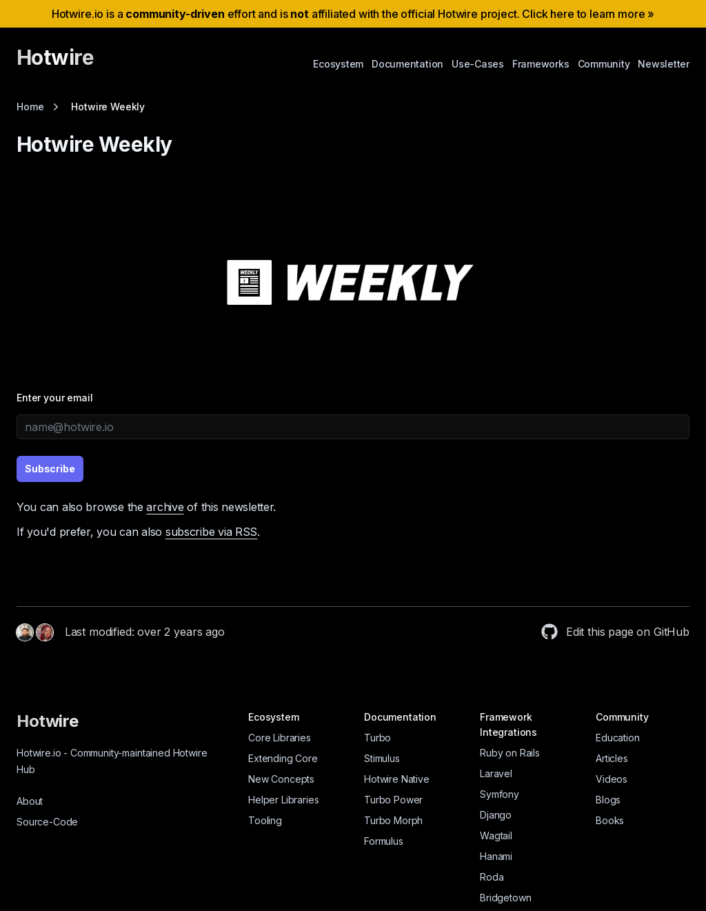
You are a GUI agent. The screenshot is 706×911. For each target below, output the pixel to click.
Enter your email (54, 397)
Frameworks (540, 64)
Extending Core (283, 758)
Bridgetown (505, 897)
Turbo (377, 737)
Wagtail (496, 835)
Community (604, 64)
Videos (611, 779)
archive (164, 507)
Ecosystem (338, 64)
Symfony (499, 794)
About (30, 801)
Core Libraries (279, 737)
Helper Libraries (283, 799)
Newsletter (663, 64)
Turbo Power (393, 799)
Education (618, 737)
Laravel (496, 773)
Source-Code (47, 822)
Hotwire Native (397, 779)
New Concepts (281, 779)
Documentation (407, 64)
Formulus (383, 841)
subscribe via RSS (211, 532)
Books (610, 820)
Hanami (496, 856)
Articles (612, 758)
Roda (491, 877)
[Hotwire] (55, 63)
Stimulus (382, 758)
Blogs (608, 799)
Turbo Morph (393, 820)
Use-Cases (478, 64)
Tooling (265, 820)
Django (496, 815)
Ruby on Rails (510, 753)
